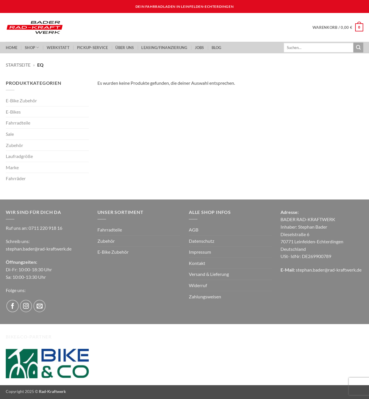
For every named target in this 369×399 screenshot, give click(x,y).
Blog (216, 47)
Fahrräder (16, 178)
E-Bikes (13, 111)
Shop (32, 47)
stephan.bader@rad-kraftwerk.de (38, 248)
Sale (10, 134)
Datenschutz (201, 241)
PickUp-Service (92, 47)
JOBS (199, 47)
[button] (337, 27)
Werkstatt (58, 47)
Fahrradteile (18, 122)
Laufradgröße (19, 156)
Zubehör (14, 145)
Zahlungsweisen (205, 296)
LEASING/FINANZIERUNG (164, 47)
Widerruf (198, 285)
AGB (193, 229)
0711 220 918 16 (45, 228)
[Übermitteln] (358, 47)
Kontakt (197, 263)
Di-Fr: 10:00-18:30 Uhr (29, 269)
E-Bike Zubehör (21, 100)
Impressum (200, 252)
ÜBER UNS (124, 47)
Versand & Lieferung (209, 274)
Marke (12, 167)
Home (11, 47)
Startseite (18, 64)
